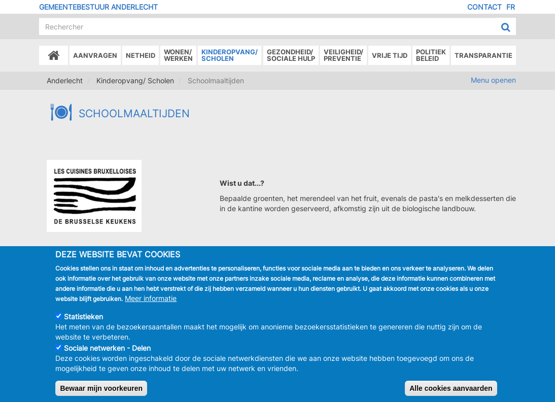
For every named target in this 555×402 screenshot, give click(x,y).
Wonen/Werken (178, 55)
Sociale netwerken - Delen (107, 357)
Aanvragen (95, 55)
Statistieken (83, 325)
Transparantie (483, 55)
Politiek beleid (431, 55)
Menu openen (493, 80)
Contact (484, 7)
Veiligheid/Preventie (343, 55)
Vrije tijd (389, 55)
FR (510, 7)
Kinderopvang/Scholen (229, 55)
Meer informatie (151, 307)
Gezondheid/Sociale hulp (291, 55)
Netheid (140, 55)
